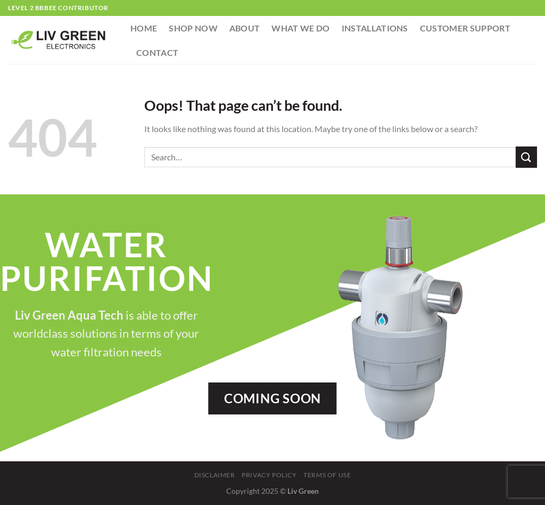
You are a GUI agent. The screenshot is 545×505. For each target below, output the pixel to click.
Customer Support (465, 28)
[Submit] (526, 156)
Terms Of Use (327, 475)
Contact (157, 52)
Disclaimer (214, 475)
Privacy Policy (269, 475)
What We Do (300, 28)
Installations (375, 28)
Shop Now (193, 28)
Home (143, 28)
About (244, 28)
